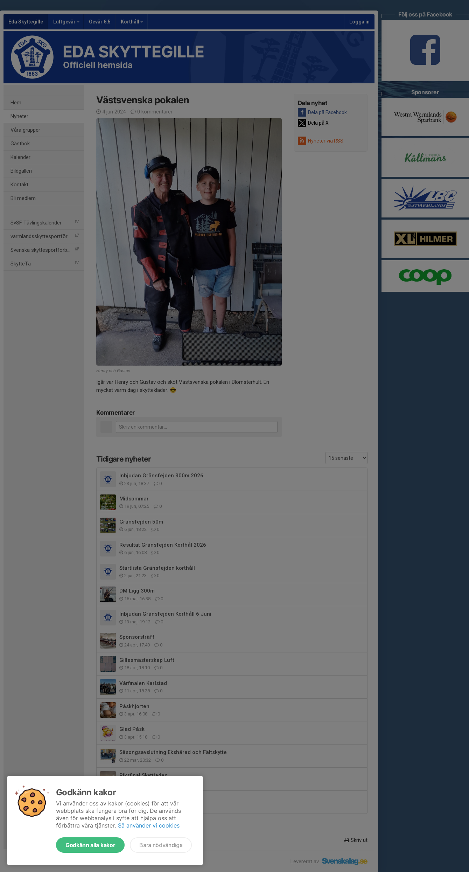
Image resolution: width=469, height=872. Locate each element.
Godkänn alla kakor (90, 845)
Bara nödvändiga (160, 845)
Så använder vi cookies (149, 825)
